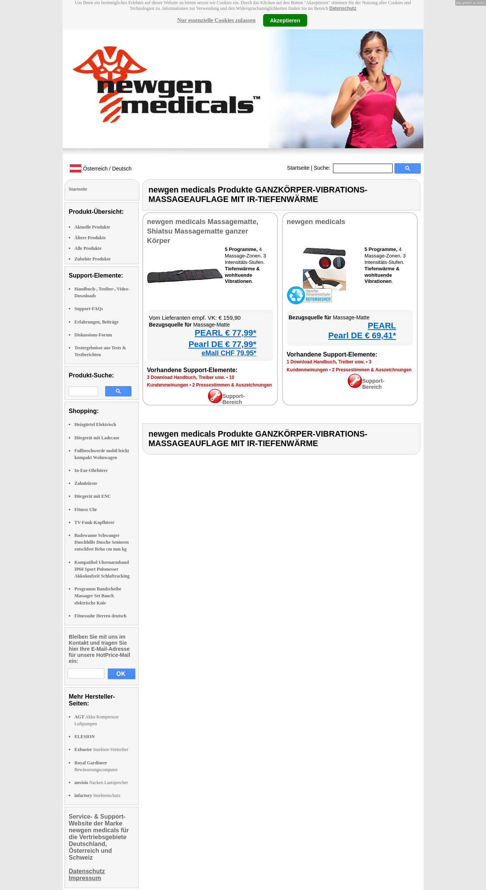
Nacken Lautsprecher (101, 782)
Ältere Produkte (90, 237)
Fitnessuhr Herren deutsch (100, 616)
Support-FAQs (88, 308)
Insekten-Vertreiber (101, 749)
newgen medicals (316, 222)
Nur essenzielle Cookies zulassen (216, 20)
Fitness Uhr (85, 509)
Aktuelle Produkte (92, 227)
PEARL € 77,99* (225, 333)
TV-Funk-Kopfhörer (94, 522)
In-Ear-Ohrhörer (91, 470)
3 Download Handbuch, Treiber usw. (186, 377)
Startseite (298, 168)
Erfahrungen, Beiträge (96, 322)
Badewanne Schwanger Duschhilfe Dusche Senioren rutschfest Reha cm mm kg (101, 542)
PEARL (382, 325)
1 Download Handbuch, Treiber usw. (326, 362)
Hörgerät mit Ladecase (96, 437)
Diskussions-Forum (93, 335)
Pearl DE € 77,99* (222, 344)
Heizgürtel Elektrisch (95, 424)
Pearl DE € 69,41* (362, 335)
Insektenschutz (97, 795)
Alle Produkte (87, 248)
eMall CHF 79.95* (229, 353)
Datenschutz (342, 8)
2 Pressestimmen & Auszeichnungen (232, 385)
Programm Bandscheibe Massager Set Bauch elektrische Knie (97, 595)
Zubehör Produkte (92, 259)
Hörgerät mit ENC (92, 496)
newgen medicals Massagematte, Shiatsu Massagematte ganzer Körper (202, 231)
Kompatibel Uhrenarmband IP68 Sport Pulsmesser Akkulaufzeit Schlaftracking (101, 569)
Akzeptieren (285, 20)
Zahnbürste (85, 483)
